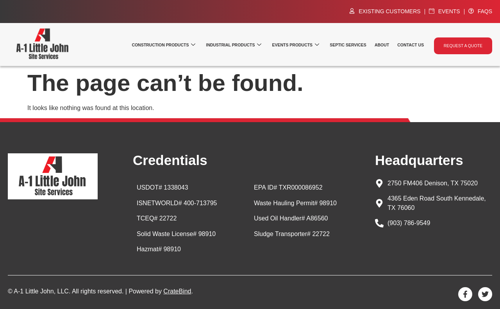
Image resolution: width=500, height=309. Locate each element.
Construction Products (176, 44)
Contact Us (413, 45)
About (386, 45)
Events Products (303, 44)
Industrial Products (243, 44)
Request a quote (463, 45)
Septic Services (353, 45)
